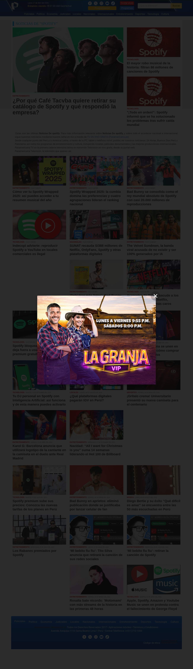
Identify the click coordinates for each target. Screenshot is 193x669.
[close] (155, 296)
